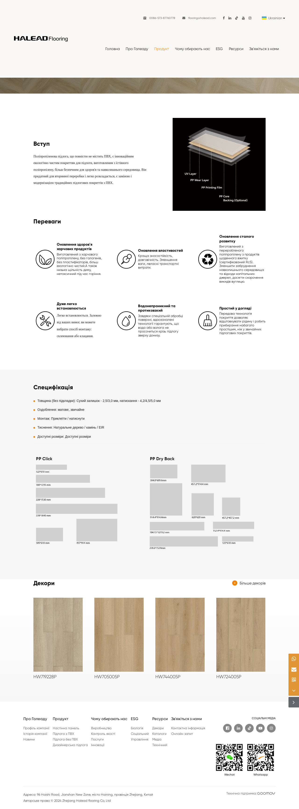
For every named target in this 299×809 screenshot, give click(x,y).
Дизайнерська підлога (70, 745)
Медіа (156, 739)
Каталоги (159, 734)
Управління (139, 739)
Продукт (161, 49)
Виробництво (101, 728)
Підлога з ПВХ (63, 734)
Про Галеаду (137, 49)
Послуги (97, 739)
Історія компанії (35, 734)
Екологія (137, 728)
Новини (29, 739)
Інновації (97, 745)
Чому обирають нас (192, 49)
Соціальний (140, 734)
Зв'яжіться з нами (264, 49)
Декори (158, 728)
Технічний (159, 745)
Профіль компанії (36, 728)
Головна (112, 49)
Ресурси (236, 49)
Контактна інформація (188, 728)
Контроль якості (103, 734)
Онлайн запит (182, 734)
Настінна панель (66, 728)
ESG (219, 49)
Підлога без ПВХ (65, 739)
